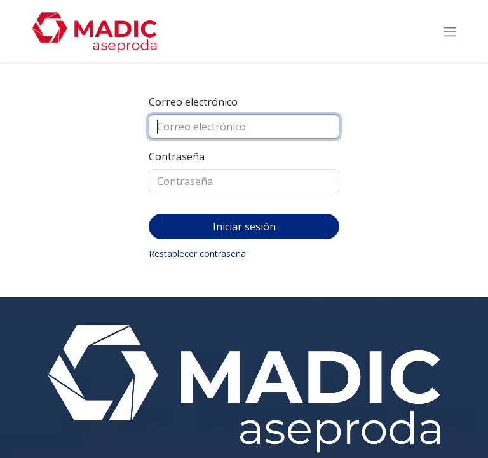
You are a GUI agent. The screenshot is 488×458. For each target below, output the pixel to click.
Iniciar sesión (244, 226)
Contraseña (177, 156)
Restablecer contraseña (197, 253)
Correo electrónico (193, 102)
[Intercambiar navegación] (450, 31)
